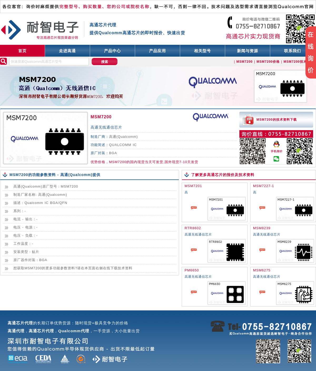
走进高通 (67, 50)
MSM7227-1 (263, 186)
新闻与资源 (247, 50)
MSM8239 (261, 228)
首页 (22, 50)
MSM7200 (101, 117)
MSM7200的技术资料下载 (276, 119)
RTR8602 (193, 228)
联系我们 (292, 50)
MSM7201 (193, 186)
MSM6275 (261, 270)
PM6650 (192, 270)
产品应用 (157, 50)
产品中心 (112, 50)
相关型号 (202, 50)
